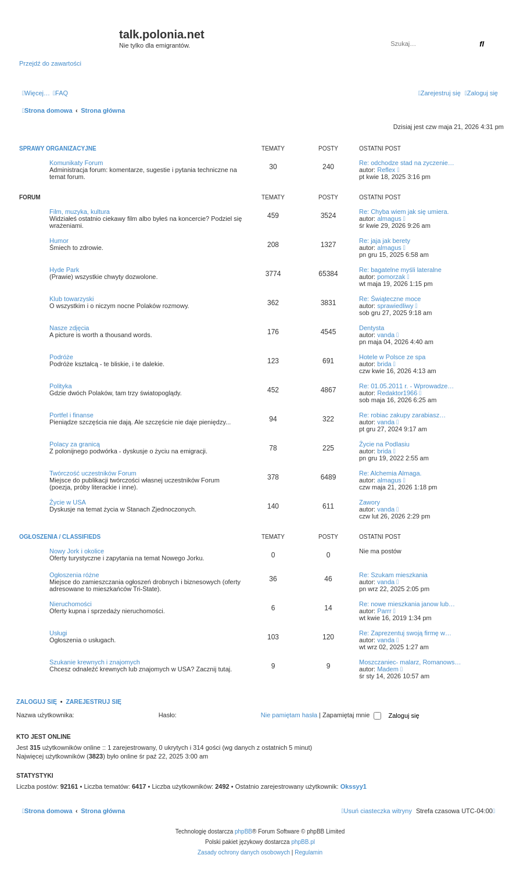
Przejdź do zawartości (50, 63)
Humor (59, 240)
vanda (386, 334)
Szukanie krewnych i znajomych (94, 662)
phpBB (243, 831)
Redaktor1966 (397, 392)
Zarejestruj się (93, 701)
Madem (388, 669)
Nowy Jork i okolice (76, 551)
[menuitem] (60, 93)
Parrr (384, 610)
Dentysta (371, 327)
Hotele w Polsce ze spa (392, 356)
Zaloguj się (36, 701)
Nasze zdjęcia (69, 327)
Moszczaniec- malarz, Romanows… (410, 662)
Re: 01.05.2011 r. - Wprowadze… (406, 385)
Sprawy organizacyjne (57, 148)
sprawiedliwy (395, 305)
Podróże (61, 356)
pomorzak (391, 276)
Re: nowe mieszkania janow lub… (407, 603)
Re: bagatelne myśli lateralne (400, 269)
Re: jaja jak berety (384, 240)
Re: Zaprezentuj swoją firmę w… (405, 632)
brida (384, 363)
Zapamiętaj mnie (351, 714)
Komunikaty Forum (76, 162)
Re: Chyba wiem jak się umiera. (404, 211)
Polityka (60, 385)
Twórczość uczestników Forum (93, 473)
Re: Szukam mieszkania (393, 574)
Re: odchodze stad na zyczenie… (406, 162)
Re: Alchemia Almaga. (390, 473)
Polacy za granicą (74, 444)
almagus (389, 218)
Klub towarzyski (71, 298)
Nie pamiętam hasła (289, 714)
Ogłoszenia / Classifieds (60, 537)
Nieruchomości (70, 603)
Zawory (369, 502)
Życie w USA (67, 502)
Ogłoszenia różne (74, 574)
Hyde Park (64, 269)
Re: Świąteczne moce (390, 298)
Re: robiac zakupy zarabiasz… (402, 415)
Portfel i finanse (71, 415)
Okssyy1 (353, 786)
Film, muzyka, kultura (79, 211)
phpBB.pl (303, 842)
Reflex (386, 169)
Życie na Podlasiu (384, 444)
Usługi (58, 632)
